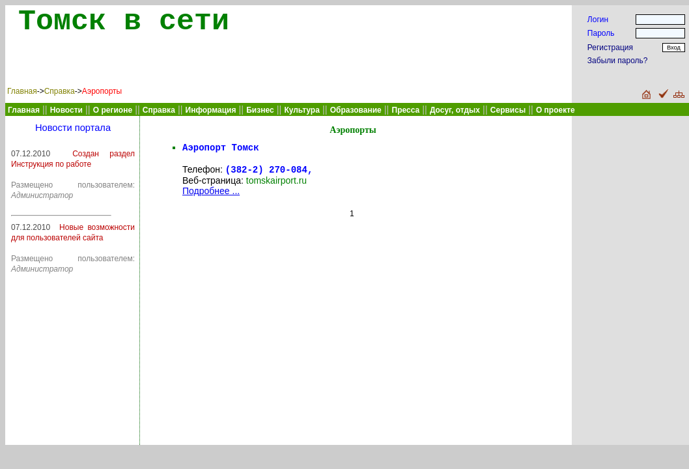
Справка (59, 91)
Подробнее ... (211, 195)
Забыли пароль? (617, 60)
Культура (301, 110)
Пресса (406, 110)
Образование (356, 110)
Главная (22, 91)
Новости (66, 110)
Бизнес (260, 110)
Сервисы (508, 110)
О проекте (555, 110)
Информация (211, 110)
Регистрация (610, 47)
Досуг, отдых (455, 110)
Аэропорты (102, 91)
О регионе (112, 110)
